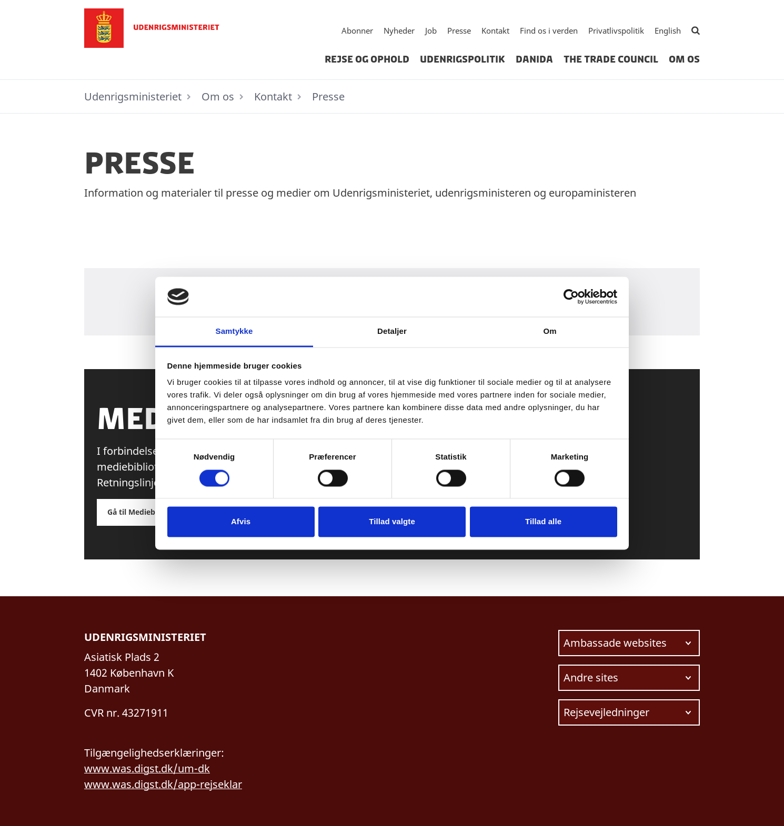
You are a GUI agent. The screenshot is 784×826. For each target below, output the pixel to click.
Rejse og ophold (367, 59)
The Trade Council (611, 59)
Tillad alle (543, 521)
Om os (684, 59)
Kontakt (495, 30)
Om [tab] (549, 331)
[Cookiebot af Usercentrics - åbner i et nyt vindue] (571, 296)
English (668, 30)
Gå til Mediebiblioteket (148, 512)
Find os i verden (549, 30)
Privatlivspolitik (616, 30)
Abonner (357, 30)
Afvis (240, 521)
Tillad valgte (392, 521)
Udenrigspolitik (462, 59)
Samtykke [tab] (234, 331)
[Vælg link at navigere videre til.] (629, 643)
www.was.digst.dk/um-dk (147, 768)
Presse (459, 30)
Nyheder (399, 30)
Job (431, 30)
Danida (534, 59)
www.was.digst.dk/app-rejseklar (163, 784)
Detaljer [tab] (392, 331)
